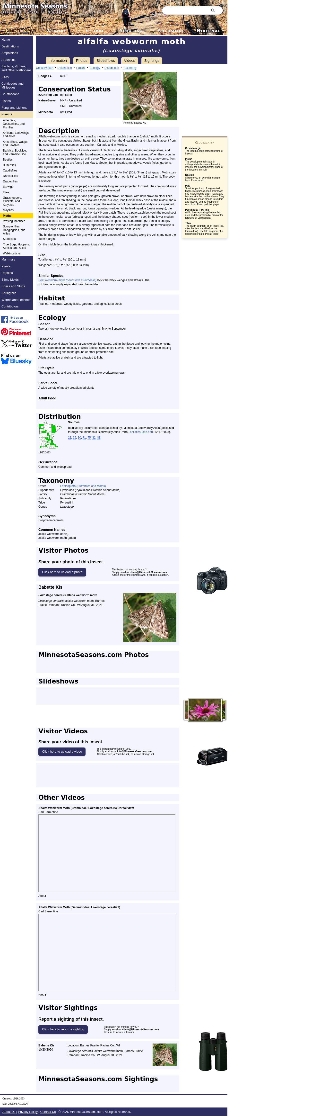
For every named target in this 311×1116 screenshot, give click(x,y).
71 (84, 437)
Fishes (6, 101)
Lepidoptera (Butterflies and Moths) (83, 486)
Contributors (10, 306)
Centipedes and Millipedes (12, 85)
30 (79, 437)
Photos (81, 60)
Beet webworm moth (67, 280)
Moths (7, 215)
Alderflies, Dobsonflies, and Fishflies (14, 124)
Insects (6, 114)
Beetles (8, 159)
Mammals (8, 259)
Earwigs (8, 187)
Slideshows (105, 60)
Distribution (111, 68)
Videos (129, 60)
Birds (5, 77)
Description (64, 68)
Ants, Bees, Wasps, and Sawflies (15, 143)
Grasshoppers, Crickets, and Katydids (12, 201)
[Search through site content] (185, 10)
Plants (5, 266)
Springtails (8, 293)
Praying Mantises (14, 221)
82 (93, 437)
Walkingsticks (11, 253)
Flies (6, 192)
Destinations (10, 46)
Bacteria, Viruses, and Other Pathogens (16, 68)
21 (69, 437)
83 (98, 437)
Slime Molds (10, 279)
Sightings (151, 60)
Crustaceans (10, 94)
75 (89, 437)
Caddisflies (10, 170)
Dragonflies (10, 181)
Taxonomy (130, 68)
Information (58, 60)
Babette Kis (50, 587)
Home (5, 39)
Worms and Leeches (15, 300)
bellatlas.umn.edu (141, 432)
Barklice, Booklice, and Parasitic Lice (15, 152)
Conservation (44, 68)
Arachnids (8, 60)
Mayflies (8, 210)
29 (74, 437)
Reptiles (7, 273)
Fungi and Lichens (14, 107)
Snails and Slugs (13, 286)
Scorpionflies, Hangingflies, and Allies (14, 230)
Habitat (81, 68)
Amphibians (9, 53)
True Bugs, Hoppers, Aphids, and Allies (16, 246)
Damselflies (10, 176)
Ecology (95, 68)
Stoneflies (9, 239)
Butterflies (9, 165)
